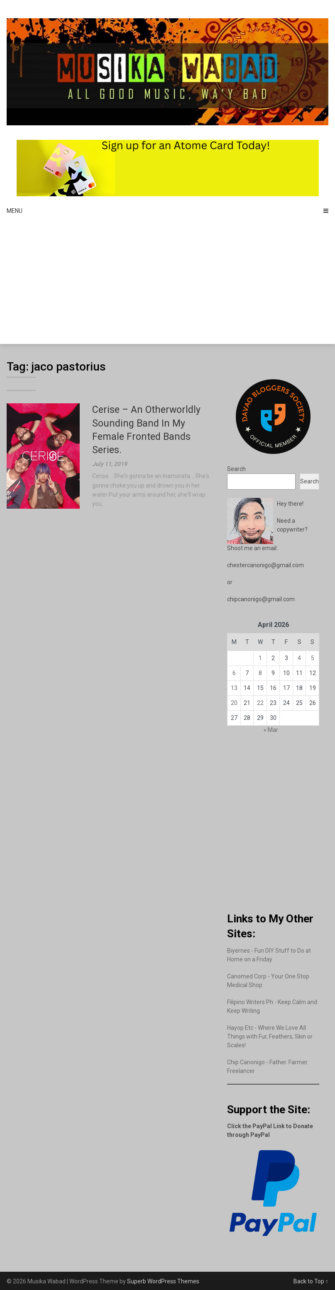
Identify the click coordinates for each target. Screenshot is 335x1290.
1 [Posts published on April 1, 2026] (260, 658)
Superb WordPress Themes (163, 1281)
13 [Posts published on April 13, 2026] (234, 688)
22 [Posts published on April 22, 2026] (260, 703)
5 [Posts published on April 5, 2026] (312, 658)
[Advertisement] (167, 282)
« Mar (271, 730)
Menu (14, 210)
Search (236, 469)
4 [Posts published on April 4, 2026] (299, 658)
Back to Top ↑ (310, 1281)
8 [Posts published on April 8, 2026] (260, 673)
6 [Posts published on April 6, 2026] (234, 673)
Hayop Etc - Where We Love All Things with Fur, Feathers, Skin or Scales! (270, 1036)
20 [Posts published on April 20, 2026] (234, 703)
